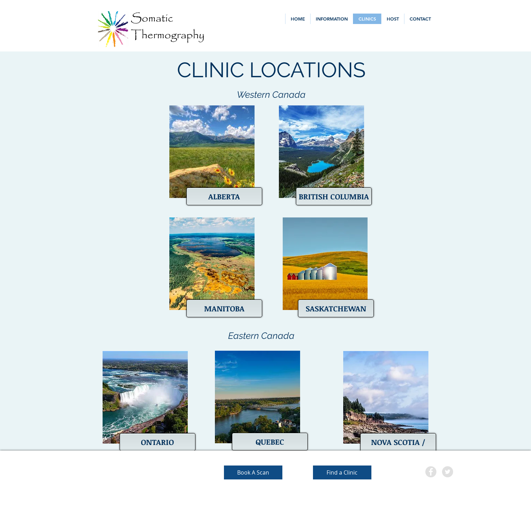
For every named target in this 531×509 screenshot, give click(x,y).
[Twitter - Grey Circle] (447, 471)
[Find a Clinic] (342, 472)
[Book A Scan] (253, 472)
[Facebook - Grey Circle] (430, 471)
